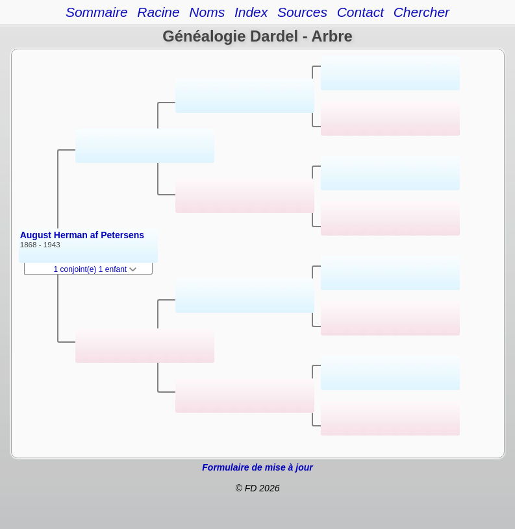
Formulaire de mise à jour (257, 467)
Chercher (421, 12)
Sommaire (97, 12)
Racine (158, 12)
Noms (207, 12)
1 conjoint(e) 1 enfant (95, 269)
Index (251, 12)
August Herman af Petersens (82, 235)
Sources (302, 12)
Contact (360, 12)
